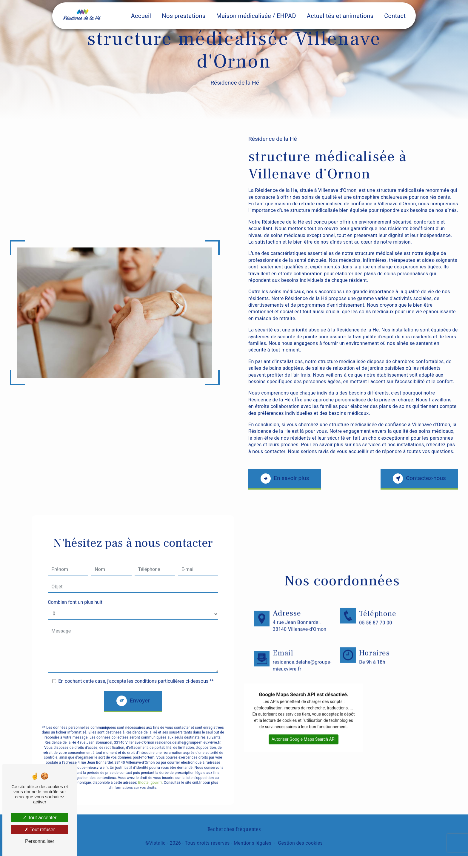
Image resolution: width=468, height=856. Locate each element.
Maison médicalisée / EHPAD (256, 15)
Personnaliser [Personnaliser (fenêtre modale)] (39, 841)
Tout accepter (39, 817)
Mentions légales (252, 843)
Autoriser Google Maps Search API (304, 731)
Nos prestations (183, 15)
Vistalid (157, 843)
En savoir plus (285, 478)
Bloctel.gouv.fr (150, 775)
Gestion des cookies (300, 843)
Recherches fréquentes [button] (234, 829)
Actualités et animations (340, 15)
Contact (395, 15)
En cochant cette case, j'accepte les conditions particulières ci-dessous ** (136, 673)
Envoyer (140, 693)
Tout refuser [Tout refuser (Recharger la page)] (39, 829)
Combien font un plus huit (75, 594)
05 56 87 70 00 (375, 623)
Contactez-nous (419, 478)
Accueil (141, 15)
